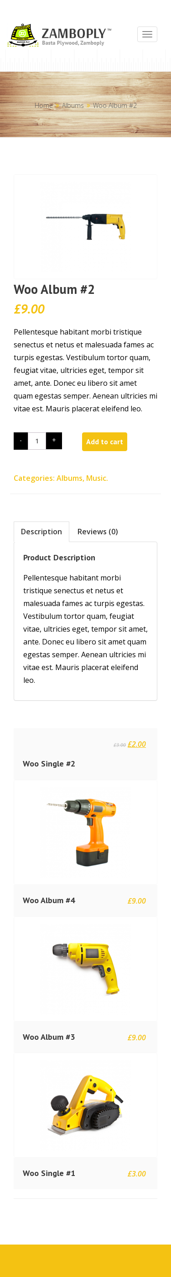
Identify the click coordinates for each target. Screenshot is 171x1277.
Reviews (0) (98, 532)
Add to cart (104, 441)
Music (96, 478)
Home (44, 105)
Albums (73, 105)
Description (41, 532)
